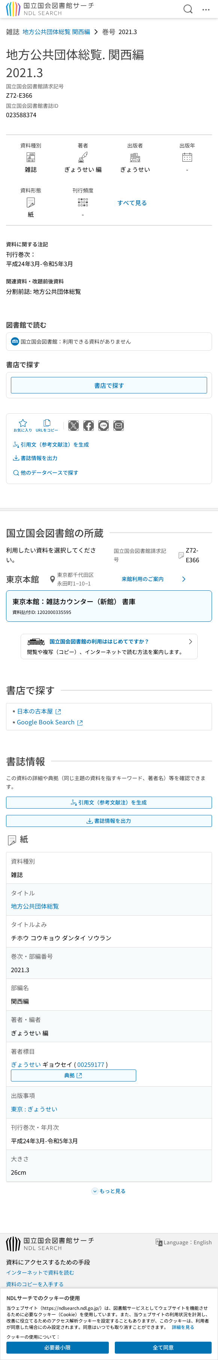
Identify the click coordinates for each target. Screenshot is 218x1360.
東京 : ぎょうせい (34, 1108)
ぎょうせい (26, 1064)
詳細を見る (183, 1327)
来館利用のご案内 (155, 579)
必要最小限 (57, 1347)
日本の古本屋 (39, 710)
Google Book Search (50, 721)
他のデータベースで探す (45, 473)
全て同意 (163, 1347)
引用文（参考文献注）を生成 (50, 444)
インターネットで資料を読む (40, 1272)
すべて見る (132, 202)
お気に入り (23, 426)
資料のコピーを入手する (35, 1284)
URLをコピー (47, 426)
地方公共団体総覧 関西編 (56, 31)
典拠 (73, 1075)
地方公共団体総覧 (35, 905)
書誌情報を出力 (34, 458)
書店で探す (109, 385)
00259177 (90, 1064)
